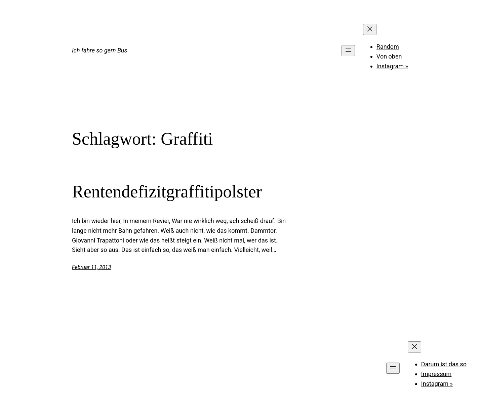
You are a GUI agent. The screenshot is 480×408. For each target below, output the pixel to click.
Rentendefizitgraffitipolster (167, 191)
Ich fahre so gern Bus (99, 50)
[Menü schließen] (369, 29)
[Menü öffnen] (348, 50)
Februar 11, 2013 (91, 267)
